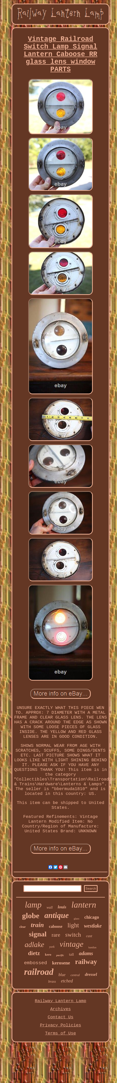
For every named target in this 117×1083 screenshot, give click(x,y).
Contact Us (60, 1017)
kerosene (61, 962)
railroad (38, 972)
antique (56, 915)
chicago (91, 917)
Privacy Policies (60, 1025)
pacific (60, 955)
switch (73, 934)
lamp (33, 904)
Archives (60, 1009)
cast (89, 936)
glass (76, 918)
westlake (93, 926)
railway (86, 961)
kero (48, 954)
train (37, 925)
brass (52, 981)
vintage (71, 944)
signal (37, 934)
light (73, 925)
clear (22, 927)
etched (67, 980)
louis (62, 907)
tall (71, 954)
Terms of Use (60, 1033)
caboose (55, 926)
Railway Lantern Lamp (60, 1001)
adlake (34, 944)
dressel (91, 974)
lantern (83, 904)
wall (50, 907)
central (75, 975)
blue (62, 975)
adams (86, 953)
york (51, 947)
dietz (34, 953)
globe (30, 915)
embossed (35, 963)
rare (56, 935)
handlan (93, 947)
